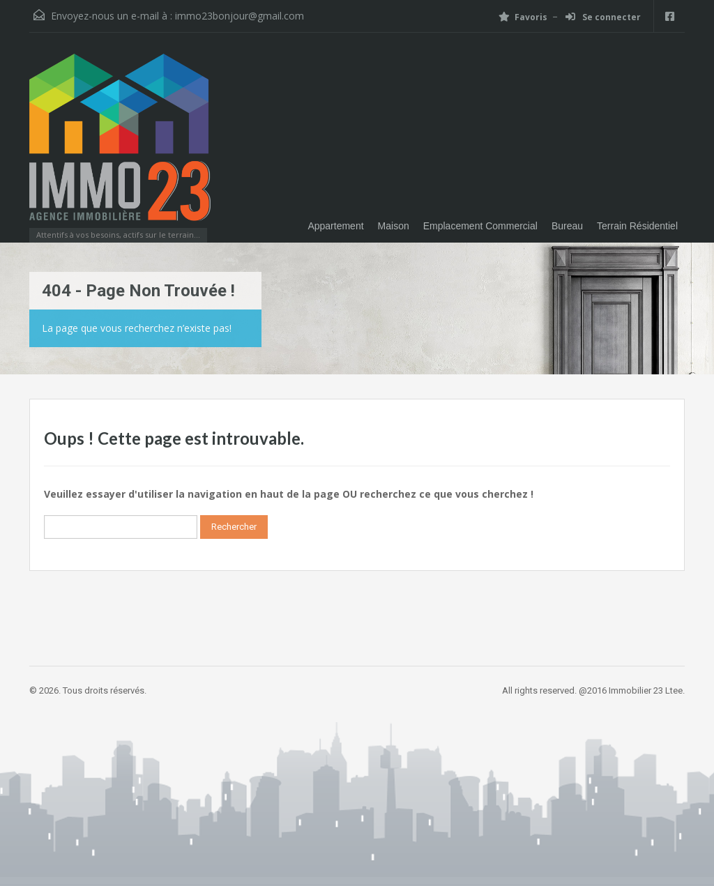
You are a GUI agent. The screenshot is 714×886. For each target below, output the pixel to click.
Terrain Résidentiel (637, 225)
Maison (393, 225)
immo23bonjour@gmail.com (239, 15)
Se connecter (603, 17)
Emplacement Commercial (480, 225)
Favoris (523, 17)
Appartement (335, 225)
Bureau (567, 225)
